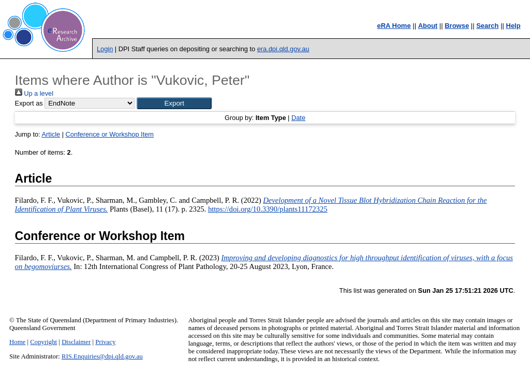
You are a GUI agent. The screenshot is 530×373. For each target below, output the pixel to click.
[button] (174, 103)
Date (298, 118)
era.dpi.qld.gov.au (283, 49)
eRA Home (393, 25)
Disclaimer (76, 342)
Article (51, 134)
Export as (29, 103)
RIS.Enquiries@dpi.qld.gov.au (102, 356)
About (428, 25)
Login (105, 49)
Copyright (43, 342)
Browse (457, 25)
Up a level (34, 93)
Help (513, 25)
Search (487, 25)
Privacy (105, 342)
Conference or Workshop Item (110, 134)
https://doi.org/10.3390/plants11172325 (268, 209)
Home (17, 342)
